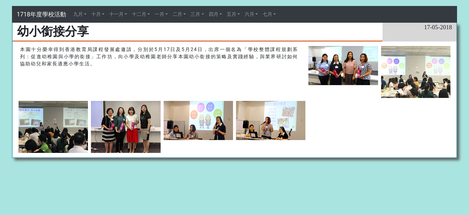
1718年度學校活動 (41, 14)
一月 (159, 14)
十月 (96, 14)
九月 (78, 14)
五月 (231, 14)
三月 (195, 14)
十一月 (116, 14)
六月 (249, 14)
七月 (267, 14)
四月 (213, 14)
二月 (177, 14)
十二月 (139, 14)
